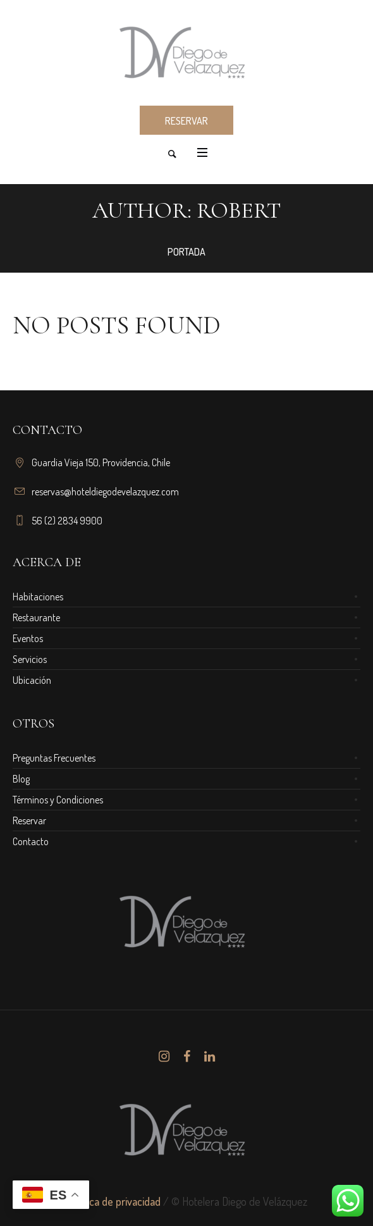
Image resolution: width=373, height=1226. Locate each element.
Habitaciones (38, 596)
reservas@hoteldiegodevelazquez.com (105, 491)
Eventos (28, 638)
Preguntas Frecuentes (54, 758)
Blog (21, 778)
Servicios (30, 659)
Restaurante (36, 617)
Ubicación (32, 680)
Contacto (31, 841)
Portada (186, 251)
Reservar (29, 820)
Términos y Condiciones (58, 799)
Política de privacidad (113, 1201)
